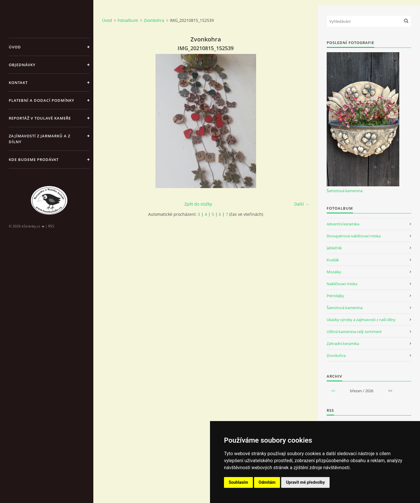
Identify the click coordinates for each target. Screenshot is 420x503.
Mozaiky (334, 271)
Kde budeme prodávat (34, 159)
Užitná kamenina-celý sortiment (354, 331)
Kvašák (333, 259)
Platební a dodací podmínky (41, 100)
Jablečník (334, 247)
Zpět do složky (198, 204)
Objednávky (22, 64)
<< (333, 390)
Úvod (15, 47)
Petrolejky (335, 295)
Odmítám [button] (267, 482)
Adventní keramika (343, 224)
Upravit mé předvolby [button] (305, 482)
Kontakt (18, 82)
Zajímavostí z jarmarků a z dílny (39, 138)
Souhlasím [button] (238, 482)
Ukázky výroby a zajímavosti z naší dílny (361, 319)
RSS (51, 226)
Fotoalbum (128, 20)
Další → (301, 204)
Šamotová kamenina (345, 190)
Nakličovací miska (342, 283)
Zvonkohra (154, 20)
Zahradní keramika (343, 343)
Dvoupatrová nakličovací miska (354, 236)
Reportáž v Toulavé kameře (40, 118)
